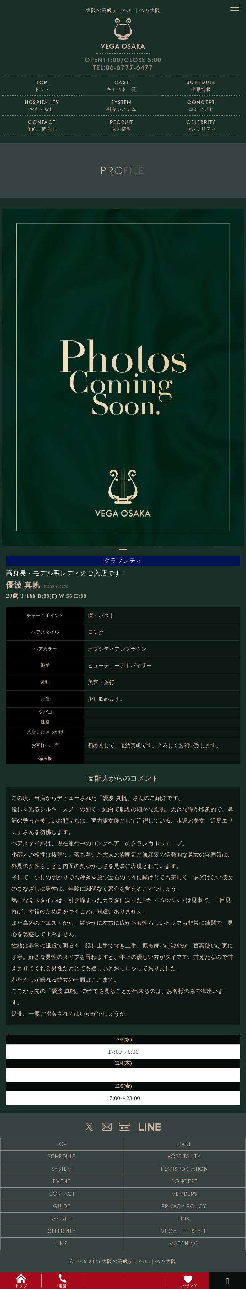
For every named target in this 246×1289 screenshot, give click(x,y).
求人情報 (121, 124)
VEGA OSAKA (123, 32)
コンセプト (201, 104)
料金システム (121, 104)
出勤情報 (201, 84)
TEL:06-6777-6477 (123, 68)
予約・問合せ (42, 124)
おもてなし (42, 104)
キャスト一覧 (121, 84)
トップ (42, 84)
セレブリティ (201, 124)
